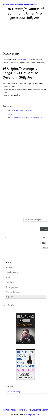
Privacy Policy (9, 410)
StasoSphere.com (32, 414)
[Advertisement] (25, 34)
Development (12, 272)
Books (8, 277)
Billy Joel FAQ (24, 59)
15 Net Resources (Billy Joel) (23, 111)
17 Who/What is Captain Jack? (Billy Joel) (27, 117)
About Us (35, 410)
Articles (9, 267)
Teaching (10, 282)
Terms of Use (24, 410)
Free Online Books (13, 392)
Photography (12, 287)
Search (44, 410)
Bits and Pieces (13, 292)
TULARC (9, 297)
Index (10, 114)
